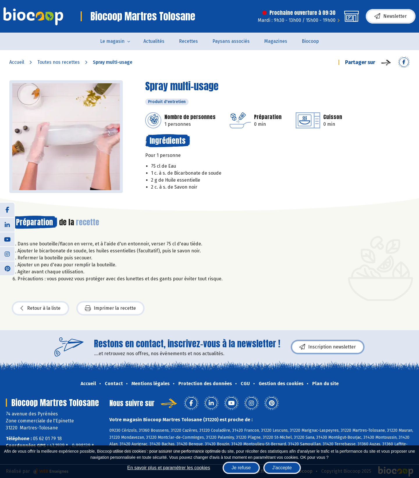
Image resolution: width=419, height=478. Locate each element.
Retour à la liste (40, 308)
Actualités (153, 41)
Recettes (188, 41)
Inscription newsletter (327, 347)
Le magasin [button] (112, 41)
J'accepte (282, 467)
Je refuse (241, 467)
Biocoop (310, 41)
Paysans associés (231, 41)
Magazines (275, 41)
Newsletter (390, 16)
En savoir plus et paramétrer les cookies (168, 467)
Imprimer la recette (110, 308)
